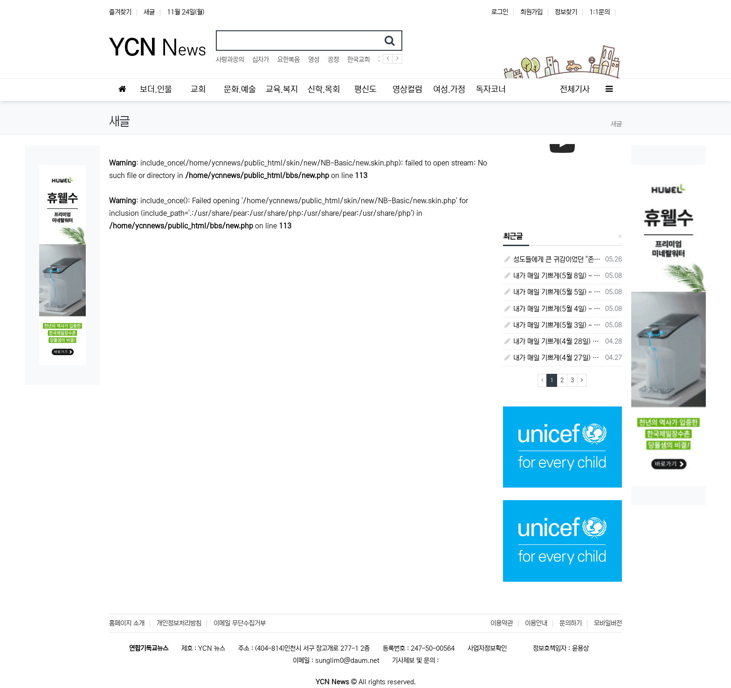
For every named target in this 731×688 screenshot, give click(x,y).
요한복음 (288, 59)
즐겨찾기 (120, 12)
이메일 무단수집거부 (240, 623)
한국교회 (358, 59)
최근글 (513, 236)
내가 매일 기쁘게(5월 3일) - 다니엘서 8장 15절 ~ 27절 (552, 325)
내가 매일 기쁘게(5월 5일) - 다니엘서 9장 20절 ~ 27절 (552, 292)
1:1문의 (599, 12)
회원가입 (531, 12)
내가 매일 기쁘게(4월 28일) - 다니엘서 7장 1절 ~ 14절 (552, 341)
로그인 (499, 12)
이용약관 (501, 623)
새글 (149, 12)
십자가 (260, 59)
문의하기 (570, 623)
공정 (333, 59)
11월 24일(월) (185, 12)
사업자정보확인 (487, 648)
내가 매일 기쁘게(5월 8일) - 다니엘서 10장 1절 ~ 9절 (552, 276)
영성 (313, 59)
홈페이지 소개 (127, 623)
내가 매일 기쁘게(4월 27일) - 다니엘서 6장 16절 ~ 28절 (552, 358)
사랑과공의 (230, 59)
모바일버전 (608, 623)
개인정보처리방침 (179, 623)
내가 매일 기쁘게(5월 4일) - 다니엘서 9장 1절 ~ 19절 (552, 309)
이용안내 (536, 623)
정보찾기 (566, 12)
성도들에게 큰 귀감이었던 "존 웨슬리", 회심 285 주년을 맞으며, (552, 259)
